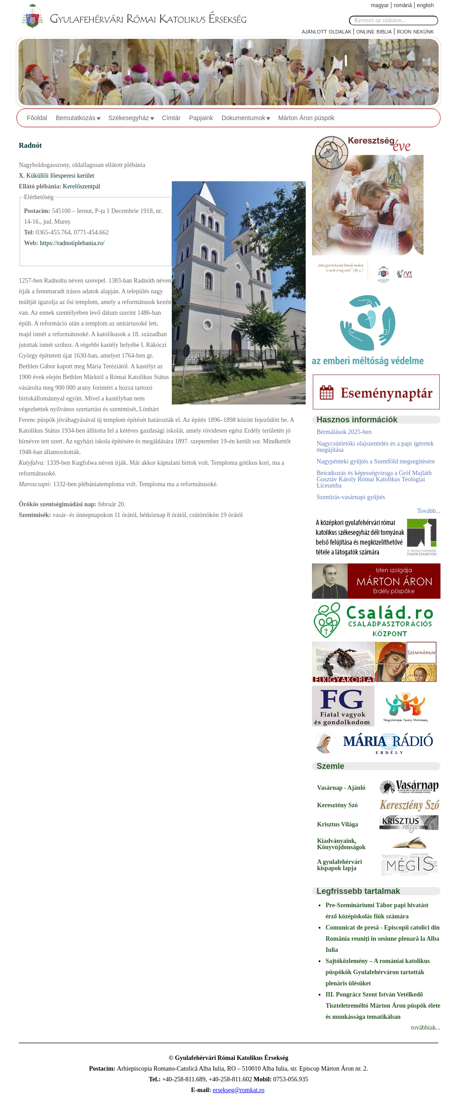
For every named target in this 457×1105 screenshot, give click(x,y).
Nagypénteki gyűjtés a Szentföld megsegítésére (375, 461)
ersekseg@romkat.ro (239, 1090)
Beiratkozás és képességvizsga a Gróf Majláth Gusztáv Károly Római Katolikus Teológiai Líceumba (374, 479)
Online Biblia (373, 31)
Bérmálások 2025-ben (343, 432)
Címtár (171, 117)
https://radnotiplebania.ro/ (72, 243)
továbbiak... (425, 1027)
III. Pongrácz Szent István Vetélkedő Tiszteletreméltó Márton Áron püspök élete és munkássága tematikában (382, 1005)
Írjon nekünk (415, 31)
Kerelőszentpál (81, 186)
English (425, 5)
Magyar (380, 5)
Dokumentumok (243, 117)
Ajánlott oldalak (326, 31)
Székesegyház (128, 117)
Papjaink (201, 117)
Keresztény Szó (337, 805)
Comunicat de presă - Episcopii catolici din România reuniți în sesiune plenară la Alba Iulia (382, 938)
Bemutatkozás (76, 117)
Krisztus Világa (337, 824)
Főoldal (37, 117)
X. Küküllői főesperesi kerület (57, 175)
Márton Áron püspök (306, 117)
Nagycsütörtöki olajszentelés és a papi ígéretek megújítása (374, 446)
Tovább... (428, 511)
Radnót (30, 145)
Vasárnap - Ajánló (341, 787)
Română (403, 5)
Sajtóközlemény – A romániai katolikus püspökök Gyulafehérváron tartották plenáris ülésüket (377, 972)
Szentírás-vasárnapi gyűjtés (350, 497)
